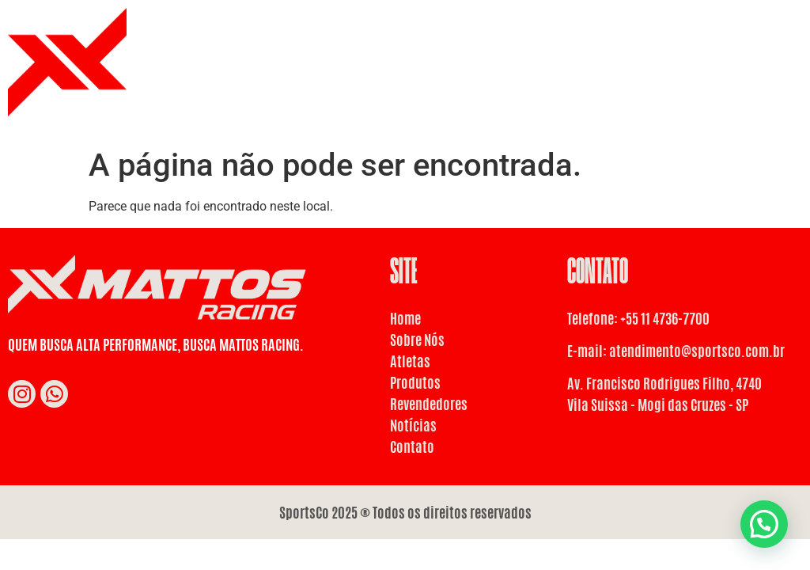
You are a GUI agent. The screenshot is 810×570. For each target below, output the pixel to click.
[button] (764, 524)
